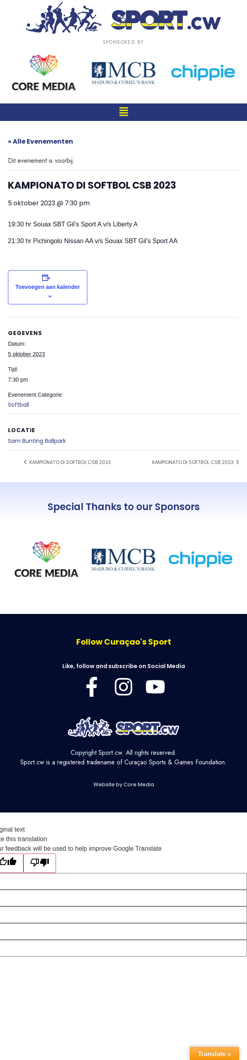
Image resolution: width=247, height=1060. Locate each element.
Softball (18, 405)
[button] (123, 112)
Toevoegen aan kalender (47, 287)
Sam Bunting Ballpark (37, 441)
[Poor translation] (39, 863)
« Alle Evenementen (40, 141)
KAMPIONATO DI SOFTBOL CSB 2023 (69, 462)
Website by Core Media (123, 784)
